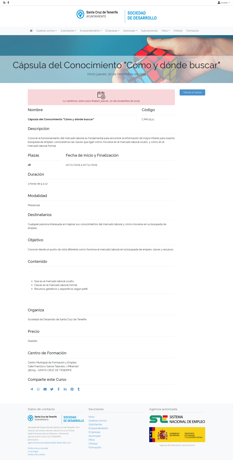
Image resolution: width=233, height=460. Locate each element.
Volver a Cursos (192, 92)
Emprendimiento (98, 428)
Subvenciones (149, 30)
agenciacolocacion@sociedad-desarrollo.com (49, 442)
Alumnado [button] (129, 30)
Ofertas (178, 30)
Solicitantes (95, 424)
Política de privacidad (38, 448)
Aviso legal (33, 451)
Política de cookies (36, 454)
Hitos (92, 439)
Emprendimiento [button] (90, 30)
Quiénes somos (98, 420)
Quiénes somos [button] (45, 30)
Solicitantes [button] (67, 30)
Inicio (92, 416)
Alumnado (95, 435)
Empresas (94, 432)
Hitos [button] (165, 30)
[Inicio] (116, 14)
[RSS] (4, 3)
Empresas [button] (111, 30)
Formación (192, 30)
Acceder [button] (223, 3)
